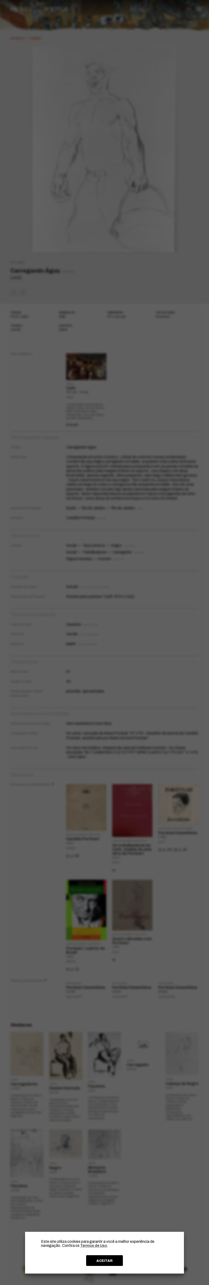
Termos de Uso (93, 1245)
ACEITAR (104, 1261)
